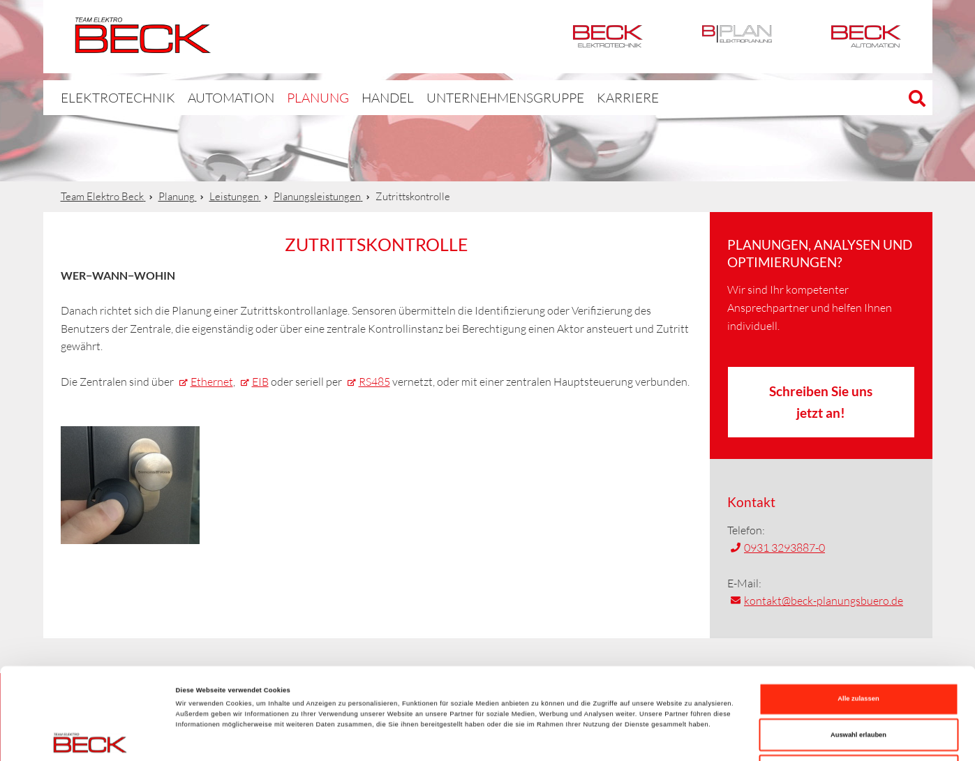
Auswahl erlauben (858, 649)
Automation (866, 36)
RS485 (374, 382)
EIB (260, 382)
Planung (288, 97)
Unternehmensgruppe (459, 97)
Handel (354, 97)
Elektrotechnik (608, 36)
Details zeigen (586, 737)
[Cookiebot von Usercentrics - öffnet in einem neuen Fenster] (90, 737)
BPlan (737, 36)
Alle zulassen (858, 613)
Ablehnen (859, 684)
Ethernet (212, 382)
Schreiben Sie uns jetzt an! (820, 401)
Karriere (568, 97)
